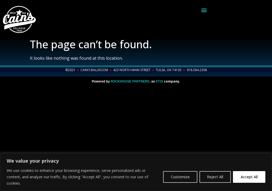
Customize (180, 176)
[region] (136, 172)
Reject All (215, 176)
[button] (204, 10)
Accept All (249, 176)
